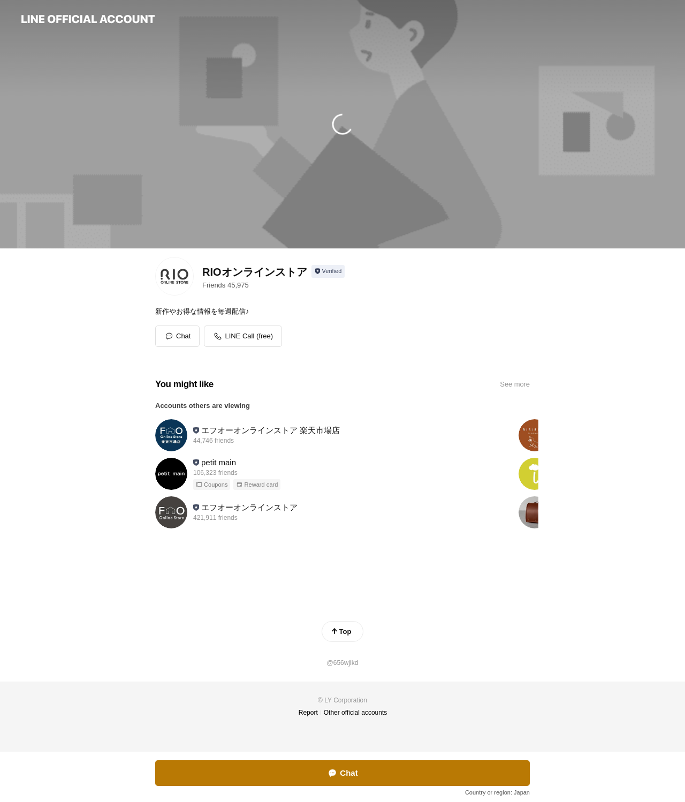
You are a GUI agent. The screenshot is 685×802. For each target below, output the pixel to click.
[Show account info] (328, 271)
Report (308, 712)
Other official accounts (355, 712)
